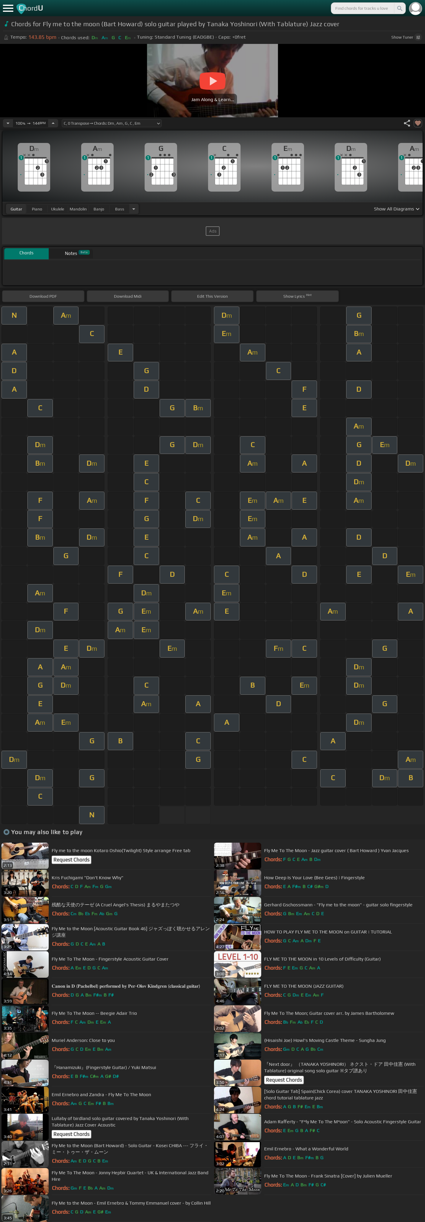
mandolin (78, 209)
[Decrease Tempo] (8, 123)
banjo (99, 209)
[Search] (399, 8)
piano (37, 209)
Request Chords (71, 860)
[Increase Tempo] (53, 123)
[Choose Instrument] (133, 208)
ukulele (57, 209)
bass (119, 209)
